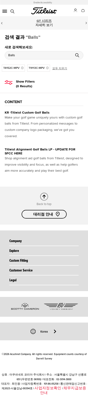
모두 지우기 (59, 68)
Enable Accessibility (43, 2)
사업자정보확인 (47, 388)
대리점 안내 (47, 214)
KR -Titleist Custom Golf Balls (27, 113)
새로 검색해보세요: (19, 47)
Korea (44, 331)
